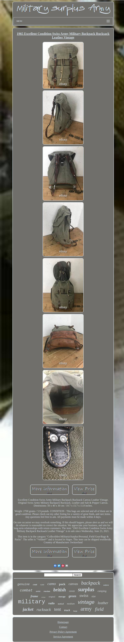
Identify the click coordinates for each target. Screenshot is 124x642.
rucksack (44, 609)
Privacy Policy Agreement (63, 631)
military (31, 602)
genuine (23, 584)
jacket (28, 609)
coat (35, 584)
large (75, 611)
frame (34, 596)
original (52, 596)
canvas (73, 584)
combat (26, 591)
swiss (83, 595)
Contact (63, 627)
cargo (43, 597)
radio (51, 603)
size (94, 596)
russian (47, 591)
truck (67, 610)
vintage (86, 602)
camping (102, 591)
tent (57, 609)
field (99, 609)
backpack (90, 583)
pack (62, 584)
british (59, 589)
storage (62, 596)
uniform (106, 585)
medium (71, 603)
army (86, 609)
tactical (61, 604)
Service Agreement (63, 636)
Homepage (63, 622)
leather (103, 603)
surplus (86, 589)
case (42, 584)
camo (51, 584)
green (72, 596)
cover (72, 591)
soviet (38, 591)
